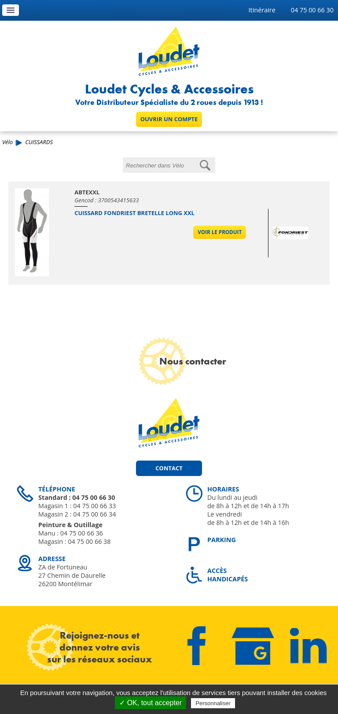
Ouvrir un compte (169, 119)
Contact (168, 468)
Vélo (7, 142)
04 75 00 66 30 (312, 10)
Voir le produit (220, 232)
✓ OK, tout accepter (150, 703)
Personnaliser (213, 703)
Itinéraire (262, 10)
